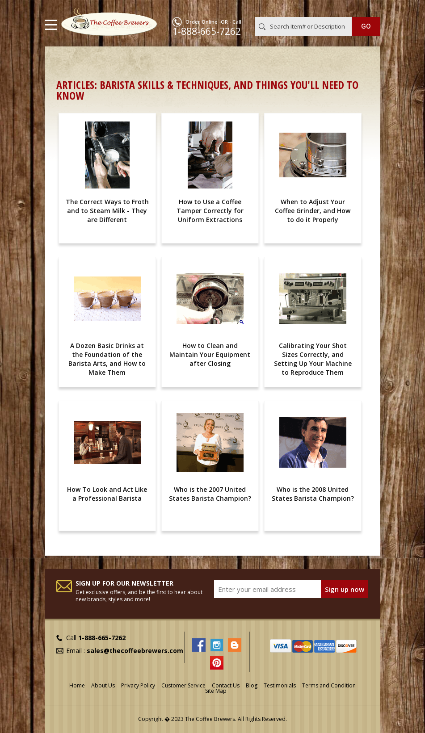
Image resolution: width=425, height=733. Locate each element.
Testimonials (280, 685)
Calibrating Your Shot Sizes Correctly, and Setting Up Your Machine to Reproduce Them (313, 359)
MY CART (367, 8)
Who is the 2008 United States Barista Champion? (313, 494)
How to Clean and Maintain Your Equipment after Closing (209, 354)
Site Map (216, 691)
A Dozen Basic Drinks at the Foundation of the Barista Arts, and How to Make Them (107, 359)
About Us (103, 685)
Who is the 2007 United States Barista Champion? (210, 494)
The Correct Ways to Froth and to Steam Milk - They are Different (107, 210)
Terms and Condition (329, 685)
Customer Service (183, 685)
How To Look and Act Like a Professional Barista (107, 494)
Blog (251, 685)
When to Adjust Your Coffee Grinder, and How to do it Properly (312, 210)
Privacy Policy (138, 685)
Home (65, 60)
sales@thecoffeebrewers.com (135, 650)
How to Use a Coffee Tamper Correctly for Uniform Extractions (210, 210)
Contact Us (226, 685)
